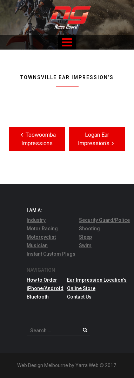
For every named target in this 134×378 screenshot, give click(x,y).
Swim (85, 245)
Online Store (81, 288)
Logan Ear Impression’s (97, 139)
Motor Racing (42, 228)
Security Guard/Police (104, 220)
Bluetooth (38, 297)
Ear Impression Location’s (97, 280)
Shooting (89, 228)
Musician (37, 245)
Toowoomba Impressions (37, 139)
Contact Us (79, 297)
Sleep (85, 237)
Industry (36, 220)
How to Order (42, 280)
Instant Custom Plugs (51, 254)
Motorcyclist (41, 237)
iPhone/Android (45, 288)
